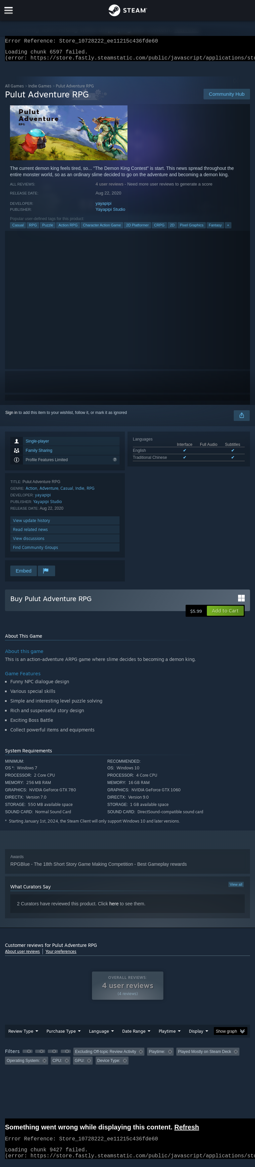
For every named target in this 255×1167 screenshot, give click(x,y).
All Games (14, 89)
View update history (31, 524)
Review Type (20, 1035)
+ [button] (228, 229)
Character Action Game (102, 229)
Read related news (30, 533)
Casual (18, 229)
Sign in (11, 416)
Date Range (133, 1035)
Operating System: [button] (23, 1064)
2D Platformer (137, 229)
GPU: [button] (79, 1064)
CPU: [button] (57, 1064)
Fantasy (215, 229)
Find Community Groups (35, 551)
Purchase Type (61, 1035)
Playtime (167, 1035)
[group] (127, 1060)
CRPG (159, 229)
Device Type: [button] (108, 1064)
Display (196, 1035)
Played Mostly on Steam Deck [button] (204, 1055)
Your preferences (60, 955)
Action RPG (67, 229)
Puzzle (47, 229)
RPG (33, 229)
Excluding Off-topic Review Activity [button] (105, 1055)
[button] (225, 614)
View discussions (28, 542)
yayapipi (104, 207)
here (114, 907)
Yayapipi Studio (110, 213)
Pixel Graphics (192, 229)
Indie (79, 492)
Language (99, 1035)
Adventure (49, 492)
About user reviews (22, 955)
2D (172, 229)
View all (236, 888)
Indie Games (39, 89)
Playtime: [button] (157, 1055)
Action (31, 492)
